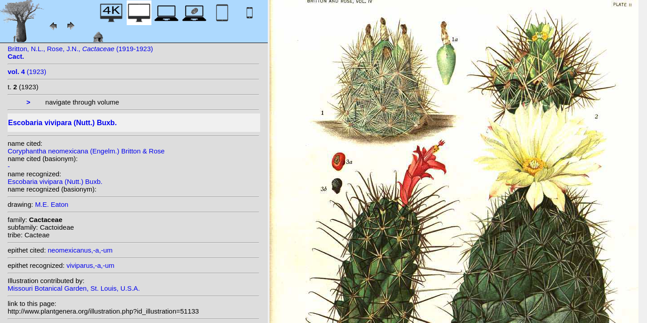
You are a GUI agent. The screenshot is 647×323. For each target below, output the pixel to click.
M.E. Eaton (51, 204)
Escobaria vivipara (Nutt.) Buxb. (55, 181)
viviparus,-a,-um (90, 265)
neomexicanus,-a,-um (80, 250)
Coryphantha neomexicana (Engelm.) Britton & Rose (86, 151)
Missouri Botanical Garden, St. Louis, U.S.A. (74, 288)
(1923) (27, 71)
